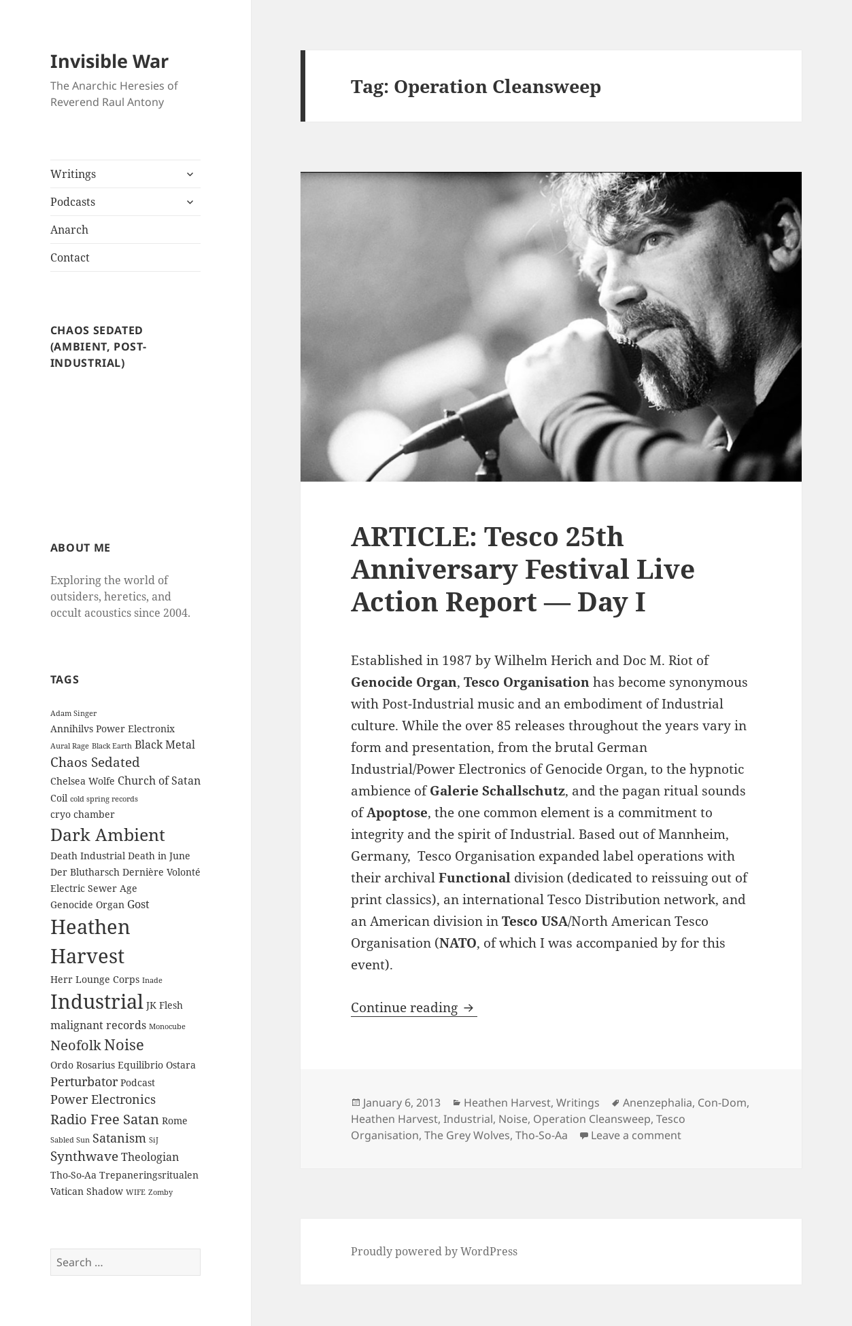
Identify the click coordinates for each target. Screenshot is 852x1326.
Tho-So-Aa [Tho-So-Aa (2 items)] (73, 1174)
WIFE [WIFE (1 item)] (136, 1192)
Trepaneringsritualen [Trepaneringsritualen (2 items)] (149, 1174)
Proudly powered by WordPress (434, 1251)
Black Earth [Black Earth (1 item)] (112, 746)
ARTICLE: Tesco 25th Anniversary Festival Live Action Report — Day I (523, 568)
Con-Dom (722, 1102)
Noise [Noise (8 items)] (124, 1044)
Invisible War (109, 60)
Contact (70, 257)
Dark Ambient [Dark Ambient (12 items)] (107, 834)
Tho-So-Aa (541, 1135)
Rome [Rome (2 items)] (175, 1120)
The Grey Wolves (467, 1135)
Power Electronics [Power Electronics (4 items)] (103, 1099)
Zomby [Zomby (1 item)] (160, 1192)
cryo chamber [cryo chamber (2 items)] (82, 814)
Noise (513, 1118)
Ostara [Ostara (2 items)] (181, 1064)
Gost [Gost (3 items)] (138, 904)
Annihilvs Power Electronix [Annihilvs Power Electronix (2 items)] (112, 728)
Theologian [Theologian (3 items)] (150, 1156)
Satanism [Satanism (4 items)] (119, 1138)
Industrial (468, 1118)
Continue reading (414, 1007)
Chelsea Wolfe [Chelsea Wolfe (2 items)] (82, 780)
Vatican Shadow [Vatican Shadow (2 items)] (86, 1191)
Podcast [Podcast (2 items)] (137, 1082)
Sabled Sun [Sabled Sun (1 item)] (70, 1140)
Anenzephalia (657, 1102)
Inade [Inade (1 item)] (152, 980)
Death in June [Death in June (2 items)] (159, 855)
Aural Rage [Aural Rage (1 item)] (69, 746)
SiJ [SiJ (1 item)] (153, 1140)
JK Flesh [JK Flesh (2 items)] (164, 1005)
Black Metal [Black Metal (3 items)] (165, 744)
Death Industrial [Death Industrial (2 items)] (87, 855)
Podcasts (72, 201)
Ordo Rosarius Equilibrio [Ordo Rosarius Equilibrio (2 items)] (106, 1064)
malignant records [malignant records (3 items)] (98, 1025)
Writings (73, 173)
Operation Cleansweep (592, 1118)
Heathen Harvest (507, 1102)
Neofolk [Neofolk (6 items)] (75, 1044)
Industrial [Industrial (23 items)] (96, 1001)
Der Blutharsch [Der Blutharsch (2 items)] (85, 871)
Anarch (69, 229)
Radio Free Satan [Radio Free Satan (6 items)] (104, 1118)
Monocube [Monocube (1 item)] (167, 1026)
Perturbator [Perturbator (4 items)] (84, 1081)
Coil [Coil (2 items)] (58, 797)
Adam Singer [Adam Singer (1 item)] (73, 713)
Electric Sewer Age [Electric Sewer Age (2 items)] (93, 888)
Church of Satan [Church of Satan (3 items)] (159, 780)
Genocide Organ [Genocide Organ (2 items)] (87, 904)
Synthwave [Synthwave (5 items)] (84, 1156)
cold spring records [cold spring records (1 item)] (104, 799)
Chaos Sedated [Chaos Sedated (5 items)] (95, 762)
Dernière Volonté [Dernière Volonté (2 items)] (161, 871)
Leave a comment (636, 1135)
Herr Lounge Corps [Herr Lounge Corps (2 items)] (94, 979)
